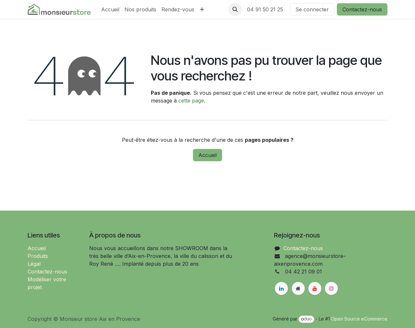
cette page (191, 100)
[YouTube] (314, 288)
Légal (34, 264)
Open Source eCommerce (359, 319)
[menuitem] (110, 9)
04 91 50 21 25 (266, 9)
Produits (38, 256)
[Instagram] (331, 288)
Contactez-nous (362, 9)
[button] (235, 9)
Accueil (207, 155)
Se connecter (312, 9)
